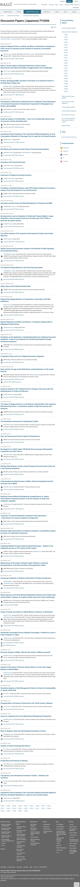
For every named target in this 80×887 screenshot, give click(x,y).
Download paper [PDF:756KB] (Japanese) (13, 379)
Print (54, 27)
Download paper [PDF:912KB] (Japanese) (13, 209)
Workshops (46, 826)
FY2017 (2, 808)
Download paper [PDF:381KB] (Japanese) (13, 709)
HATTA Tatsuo (7, 71)
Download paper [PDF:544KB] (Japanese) (13, 681)
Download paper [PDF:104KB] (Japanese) (13, 414)
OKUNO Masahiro (7, 581)
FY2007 (8, 811)
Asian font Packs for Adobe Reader (11, 39)
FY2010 (43, 808)
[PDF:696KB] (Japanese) (9, 645)
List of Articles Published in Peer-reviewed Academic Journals (68, 120)
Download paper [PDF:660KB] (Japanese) (13, 625)
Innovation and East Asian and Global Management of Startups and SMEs (26, 203)
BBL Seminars (46, 829)
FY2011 (37, 808)
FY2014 (20, 808)
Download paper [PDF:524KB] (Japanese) (13, 539)
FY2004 (26, 811)
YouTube (65, 161)
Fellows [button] (19, 12)
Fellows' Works (73, 832)
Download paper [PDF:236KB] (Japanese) (13, 588)
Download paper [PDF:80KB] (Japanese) (13, 785)
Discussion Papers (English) (69, 28)
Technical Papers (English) (68, 107)
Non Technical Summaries (68, 114)
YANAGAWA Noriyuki (8, 165)
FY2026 (2, 806)
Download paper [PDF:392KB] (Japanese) (13, 127)
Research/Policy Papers (13, 15)
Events (45, 821)
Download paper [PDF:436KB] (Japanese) (13, 196)
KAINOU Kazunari (7, 139)
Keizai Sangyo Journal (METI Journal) (73, 852)
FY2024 (14, 806)
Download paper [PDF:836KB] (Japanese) (13, 315)
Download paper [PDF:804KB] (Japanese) (13, 474)
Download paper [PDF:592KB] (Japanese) (13, 429)
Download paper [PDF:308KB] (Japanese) (13, 74)
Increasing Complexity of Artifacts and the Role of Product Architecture (26, 578)
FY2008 (2, 811)
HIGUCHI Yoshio (7, 54)
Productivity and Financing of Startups (14, 761)
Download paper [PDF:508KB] (10, 605)
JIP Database (59, 824)
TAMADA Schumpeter (8, 178)
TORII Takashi (6, 706)
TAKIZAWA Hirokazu (9, 583)
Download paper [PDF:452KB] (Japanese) (13, 155)
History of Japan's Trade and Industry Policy (35, 833)
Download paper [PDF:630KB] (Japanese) (13, 696)
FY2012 (31, 808)
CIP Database (59, 829)
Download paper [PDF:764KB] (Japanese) (13, 181)
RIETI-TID (58, 845)
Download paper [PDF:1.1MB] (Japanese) (13, 508)
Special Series (72, 826)
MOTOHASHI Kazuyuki (32, 374)
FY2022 (26, 806)
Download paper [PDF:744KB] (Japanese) (13, 724)
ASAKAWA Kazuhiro (8, 719)
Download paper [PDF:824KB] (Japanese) (13, 524)
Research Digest (66, 125)
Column (71, 824)
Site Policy (19, 867)
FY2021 (31, 806)
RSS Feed (65, 151)
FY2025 (8, 806)
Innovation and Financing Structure (13, 162)
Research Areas (5, 821)
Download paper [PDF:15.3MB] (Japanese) (14, 801)
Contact (61, 4)
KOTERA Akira (6, 781)
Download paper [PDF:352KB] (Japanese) (13, 571)
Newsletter (66, 147)
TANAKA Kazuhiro (7, 638)
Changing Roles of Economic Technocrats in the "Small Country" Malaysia (27, 703)
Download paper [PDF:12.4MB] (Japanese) (14, 241)
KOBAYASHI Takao (8, 152)
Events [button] (57, 12)
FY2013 (26, 808)
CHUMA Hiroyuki (7, 504)
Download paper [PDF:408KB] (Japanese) (13, 292)
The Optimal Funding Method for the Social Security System (22, 267)
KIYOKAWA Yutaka (8, 224)
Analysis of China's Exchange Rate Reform (15, 746)
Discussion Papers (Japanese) (31, 15)
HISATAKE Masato (26, 152)
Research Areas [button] (7, 12)
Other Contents (73, 843)
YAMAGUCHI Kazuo (8, 327)
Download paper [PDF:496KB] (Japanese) (13, 556)
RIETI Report (72, 845)
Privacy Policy (11, 867)
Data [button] (65, 12)
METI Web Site (43, 867)
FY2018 (49, 806)
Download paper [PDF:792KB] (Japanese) (13, 58)
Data (57, 821)
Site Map (51, 4)
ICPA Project (59, 850)
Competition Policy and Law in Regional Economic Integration (22, 356)
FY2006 (14, 811)
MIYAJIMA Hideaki (8, 487)
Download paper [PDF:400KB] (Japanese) (13, 279)
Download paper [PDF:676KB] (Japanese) (13, 768)
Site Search (76, 7)
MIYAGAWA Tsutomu (8, 424)
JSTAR (58, 843)
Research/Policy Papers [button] (32, 12)
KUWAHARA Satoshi (8, 394)
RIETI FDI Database (61, 848)
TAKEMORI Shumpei (8, 734)
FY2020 (37, 806)
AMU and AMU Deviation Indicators (60, 839)
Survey (3, 845)
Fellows (3, 849)
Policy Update (72, 848)
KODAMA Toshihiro (8, 86)
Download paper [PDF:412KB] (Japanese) (13, 112)
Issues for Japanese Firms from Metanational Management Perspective (26, 716)
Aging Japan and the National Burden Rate (16, 286)
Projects (3, 843)
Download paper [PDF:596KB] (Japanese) (13, 397)
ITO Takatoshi (6, 749)
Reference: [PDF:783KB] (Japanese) (12, 382)
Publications (33, 821)
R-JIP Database (60, 826)
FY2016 (8, 808)
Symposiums (46, 824)
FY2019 (43, 806)
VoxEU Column (73, 835)
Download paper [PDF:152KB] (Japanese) (13, 660)
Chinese (76, 1)
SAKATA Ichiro (7, 304)
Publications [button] (47, 12)
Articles (71, 821)
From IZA (71, 837)
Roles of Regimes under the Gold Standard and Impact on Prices (23, 731)
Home (2, 15)
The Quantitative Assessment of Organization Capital (19, 421)
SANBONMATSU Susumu (9, 206)
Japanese (62, 1)
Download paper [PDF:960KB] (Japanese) (13, 226)
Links (57, 852)
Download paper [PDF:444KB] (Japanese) (13, 642)
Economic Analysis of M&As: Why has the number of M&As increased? (25, 652)
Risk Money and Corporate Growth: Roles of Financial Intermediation (25, 149)
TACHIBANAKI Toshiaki (9, 254)
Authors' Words (34, 837)
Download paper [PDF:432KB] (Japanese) (13, 442)
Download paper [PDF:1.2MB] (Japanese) (13, 94)
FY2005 (20, 811)
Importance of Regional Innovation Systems (16, 175)
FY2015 (14, 808)
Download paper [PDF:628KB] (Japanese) (13, 459)
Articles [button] (74, 12)
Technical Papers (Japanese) (69, 111)
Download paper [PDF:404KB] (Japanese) (13, 168)
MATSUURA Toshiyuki (29, 54)
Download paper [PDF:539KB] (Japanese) (13, 754)
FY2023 (20, 806)
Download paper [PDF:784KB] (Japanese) (13, 739)
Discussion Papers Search (72, 4)
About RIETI (44, 4)
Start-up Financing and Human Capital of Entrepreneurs (20, 436)
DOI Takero (6, 693)
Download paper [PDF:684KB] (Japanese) (13, 349)
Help (56, 4)
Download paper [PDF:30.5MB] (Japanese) (14, 142)
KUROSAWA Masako (9, 617)
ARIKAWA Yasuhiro (8, 655)
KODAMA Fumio (37, 551)
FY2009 (49, 808)
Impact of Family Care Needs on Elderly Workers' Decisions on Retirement (27, 612)
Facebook (65, 154)
